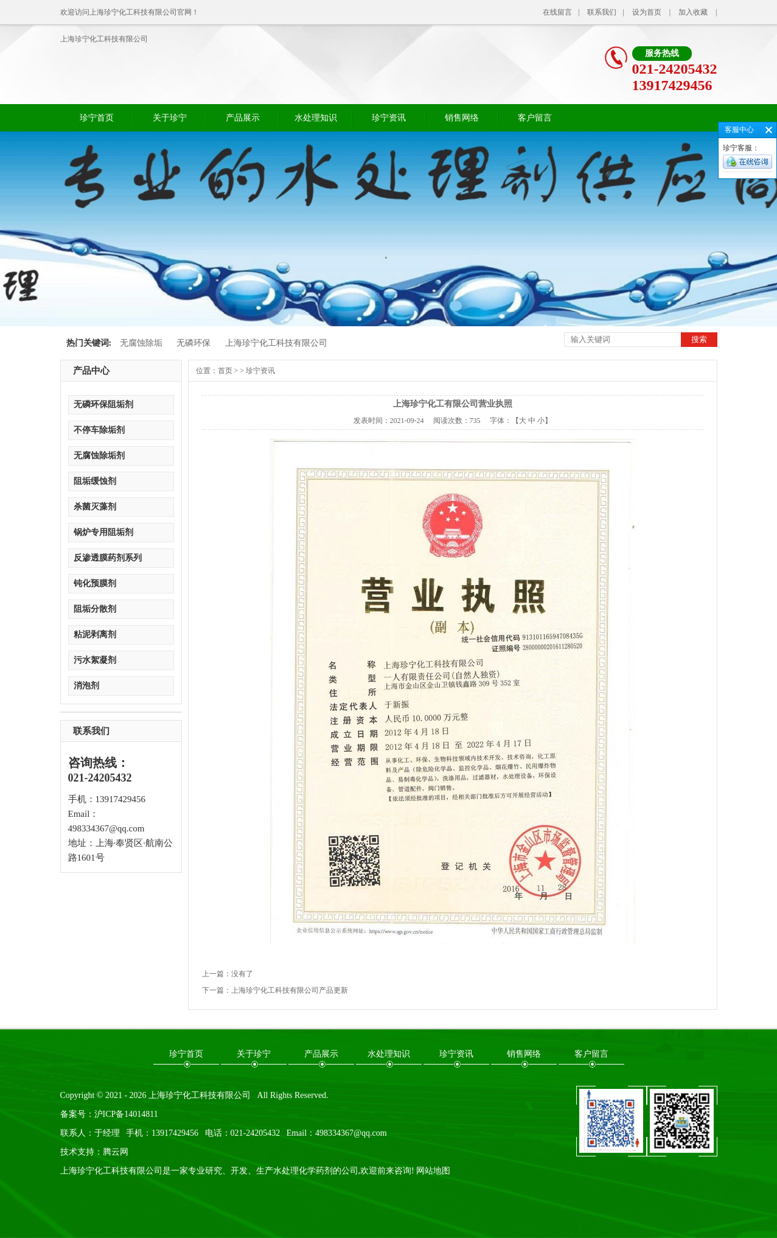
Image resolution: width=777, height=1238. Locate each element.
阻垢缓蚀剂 (95, 481)
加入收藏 (693, 12)
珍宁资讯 (389, 117)
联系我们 (601, 12)
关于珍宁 (170, 117)
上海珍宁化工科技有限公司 (104, 39)
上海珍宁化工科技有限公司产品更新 (289, 990)
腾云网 (115, 1151)
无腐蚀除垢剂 (99, 455)
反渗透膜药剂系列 (108, 557)
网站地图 (433, 1170)
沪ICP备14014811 (126, 1114)
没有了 (242, 974)
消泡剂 (86, 685)
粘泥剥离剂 (95, 634)
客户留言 (535, 117)
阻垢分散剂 (95, 609)
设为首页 (646, 12)
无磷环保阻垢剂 (103, 404)
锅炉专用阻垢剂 (103, 532)
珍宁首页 (97, 117)
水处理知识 (315, 117)
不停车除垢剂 (99, 430)
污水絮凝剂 (95, 660)
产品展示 (243, 117)
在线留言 (557, 12)
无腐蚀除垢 (141, 343)
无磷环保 (193, 343)
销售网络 (462, 117)
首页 (225, 370)
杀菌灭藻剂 (95, 506)
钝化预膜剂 (95, 583)
